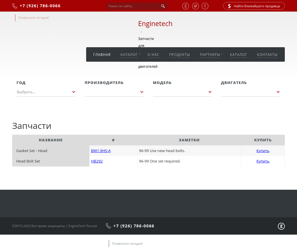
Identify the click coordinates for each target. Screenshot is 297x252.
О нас (154, 54)
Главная (102, 54)
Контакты (267, 54)
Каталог (129, 54)
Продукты (179, 54)
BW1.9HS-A (101, 150)
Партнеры (210, 54)
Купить (262, 150)
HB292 (97, 161)
